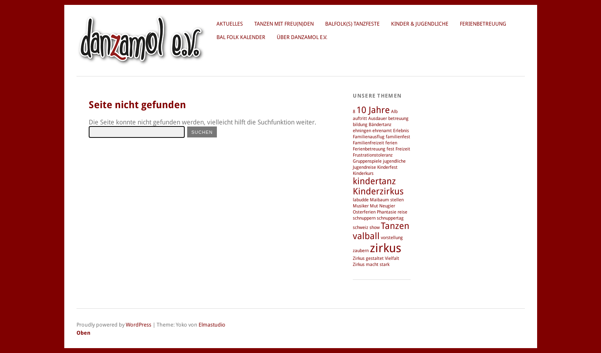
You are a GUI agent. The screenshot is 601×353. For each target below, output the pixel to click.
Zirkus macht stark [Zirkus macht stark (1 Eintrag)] (371, 264)
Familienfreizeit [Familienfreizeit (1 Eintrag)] (368, 143)
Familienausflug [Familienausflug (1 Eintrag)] (369, 136)
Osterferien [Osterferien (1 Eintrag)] (364, 212)
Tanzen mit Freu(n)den (284, 24)
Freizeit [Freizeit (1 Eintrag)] (403, 149)
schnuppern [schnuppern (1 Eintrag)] (364, 218)
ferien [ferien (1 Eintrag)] (391, 143)
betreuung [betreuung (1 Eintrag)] (398, 118)
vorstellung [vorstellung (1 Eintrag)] (392, 237)
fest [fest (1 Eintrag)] (390, 149)
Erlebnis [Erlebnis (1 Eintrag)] (401, 130)
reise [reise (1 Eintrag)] (402, 212)
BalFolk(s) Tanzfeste (352, 24)
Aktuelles (229, 24)
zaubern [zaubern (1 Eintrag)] (361, 250)
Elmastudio (212, 325)
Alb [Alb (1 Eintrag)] (394, 111)
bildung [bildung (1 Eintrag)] (360, 124)
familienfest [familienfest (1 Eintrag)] (398, 136)
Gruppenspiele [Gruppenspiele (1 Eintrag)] (367, 161)
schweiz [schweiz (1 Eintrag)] (360, 227)
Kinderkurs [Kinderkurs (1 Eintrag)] (363, 173)
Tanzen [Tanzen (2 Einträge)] (395, 226)
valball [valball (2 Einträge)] (366, 236)
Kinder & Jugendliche (419, 24)
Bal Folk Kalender (240, 37)
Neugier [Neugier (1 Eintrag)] (387, 206)
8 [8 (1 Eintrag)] (354, 111)
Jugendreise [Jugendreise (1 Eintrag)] (364, 167)
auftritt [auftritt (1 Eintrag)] (360, 118)
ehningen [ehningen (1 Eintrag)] (362, 130)
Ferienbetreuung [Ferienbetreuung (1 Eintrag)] (369, 149)
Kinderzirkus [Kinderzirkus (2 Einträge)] (378, 191)
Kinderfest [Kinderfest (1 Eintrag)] (387, 167)
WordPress (138, 325)
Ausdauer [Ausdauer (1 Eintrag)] (377, 118)
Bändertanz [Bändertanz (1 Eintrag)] (380, 124)
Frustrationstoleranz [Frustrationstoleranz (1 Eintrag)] (373, 155)
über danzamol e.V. (302, 37)
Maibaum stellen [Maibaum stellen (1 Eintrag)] (387, 200)
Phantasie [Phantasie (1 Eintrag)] (386, 212)
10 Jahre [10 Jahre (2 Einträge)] (373, 110)
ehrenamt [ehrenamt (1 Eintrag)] (382, 130)
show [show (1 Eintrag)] (374, 227)
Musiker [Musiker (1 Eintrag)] (361, 206)
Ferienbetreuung (483, 24)
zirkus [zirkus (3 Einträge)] (385, 248)
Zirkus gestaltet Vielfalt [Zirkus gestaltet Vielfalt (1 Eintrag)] (376, 258)
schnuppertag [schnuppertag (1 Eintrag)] (390, 218)
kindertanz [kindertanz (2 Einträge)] (374, 181)
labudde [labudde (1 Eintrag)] (361, 200)
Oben (83, 333)
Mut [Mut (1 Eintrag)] (374, 206)
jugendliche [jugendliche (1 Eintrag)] (394, 161)
